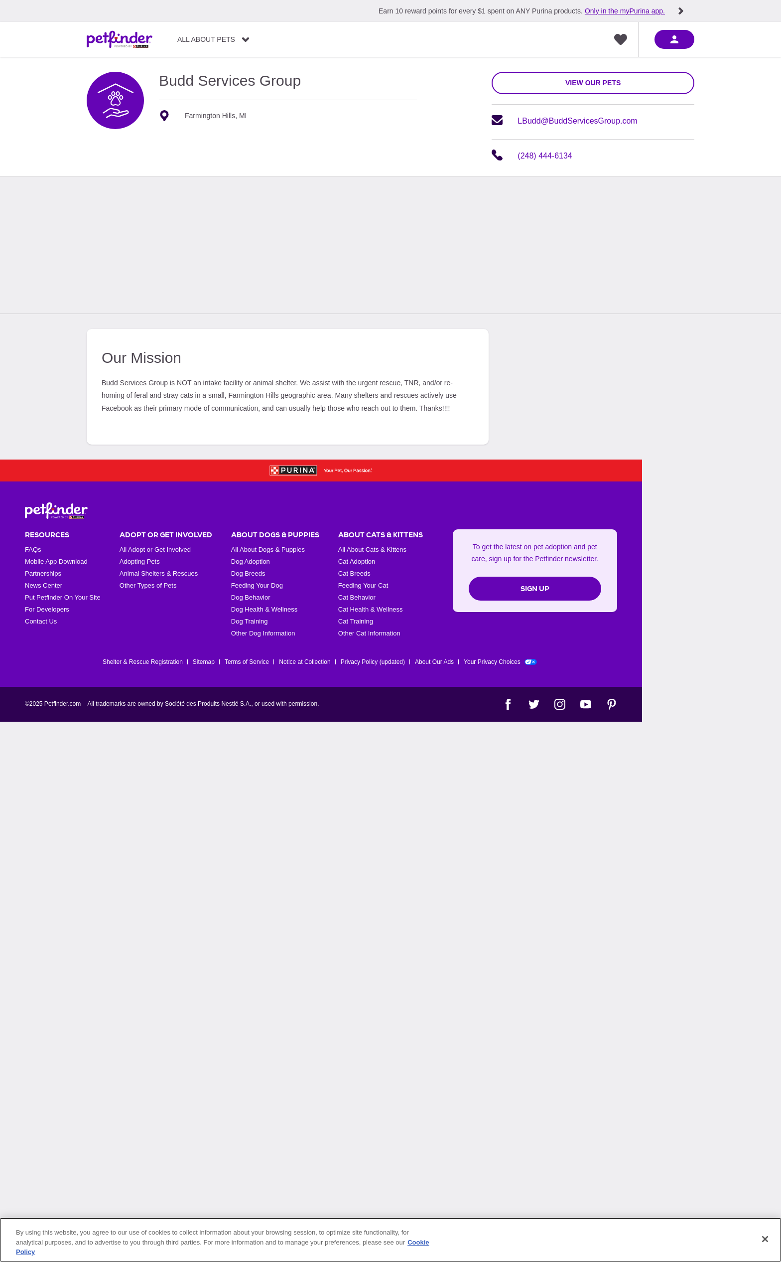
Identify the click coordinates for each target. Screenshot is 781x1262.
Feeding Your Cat (363, 585)
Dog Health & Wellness (264, 609)
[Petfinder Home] (119, 39)
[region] (390, 1240)
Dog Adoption (250, 561)
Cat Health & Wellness (370, 609)
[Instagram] (559, 704)
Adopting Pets (140, 561)
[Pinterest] (611, 704)
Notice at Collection (304, 661)
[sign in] (674, 39)
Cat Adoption (356, 561)
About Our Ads (434, 661)
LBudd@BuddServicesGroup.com (577, 121)
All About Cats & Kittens (372, 549)
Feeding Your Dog (257, 585)
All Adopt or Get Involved (155, 549)
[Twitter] (533, 704)
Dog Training (249, 621)
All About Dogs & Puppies (268, 549)
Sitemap (204, 661)
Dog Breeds (248, 573)
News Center (43, 585)
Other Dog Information (263, 633)
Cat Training (355, 621)
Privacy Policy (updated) (373, 661)
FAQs (33, 549)
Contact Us (41, 621)
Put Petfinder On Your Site (63, 597)
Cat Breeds (354, 573)
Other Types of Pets (148, 585)
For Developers (47, 609)
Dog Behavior (250, 597)
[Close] (765, 1239)
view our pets (593, 83)
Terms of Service (247, 661)
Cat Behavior (357, 597)
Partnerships (43, 573)
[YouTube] (585, 704)
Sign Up (535, 588)
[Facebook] (508, 704)
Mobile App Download (56, 561)
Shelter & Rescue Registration (143, 661)
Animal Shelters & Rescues (159, 573)
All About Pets (206, 39)
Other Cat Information (369, 633)
